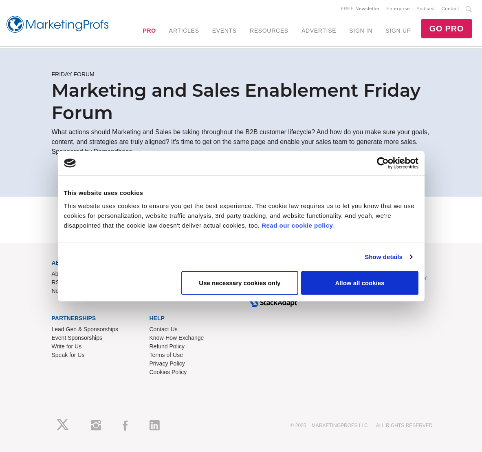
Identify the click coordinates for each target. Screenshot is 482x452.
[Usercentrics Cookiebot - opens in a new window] (382, 163)
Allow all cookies (360, 282)
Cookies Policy (168, 372)
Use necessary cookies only (239, 282)
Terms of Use (166, 355)
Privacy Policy (167, 363)
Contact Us (164, 329)
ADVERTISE (319, 30)
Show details (384, 256)
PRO (149, 30)
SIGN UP (398, 30)
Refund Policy (167, 346)
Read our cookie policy (297, 225)
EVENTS (224, 30)
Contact (450, 8)
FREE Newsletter (360, 8)
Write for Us (67, 346)
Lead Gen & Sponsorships (85, 329)
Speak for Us (68, 355)
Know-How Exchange (177, 338)
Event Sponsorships (77, 338)
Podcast (425, 8)
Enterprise (398, 8)
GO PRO (446, 28)
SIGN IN (360, 30)
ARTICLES (184, 30)
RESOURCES (269, 30)
